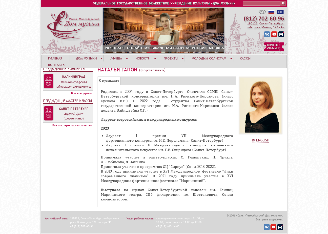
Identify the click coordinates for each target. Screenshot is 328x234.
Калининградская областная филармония (73, 84)
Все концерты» (81, 93)
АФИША (116, 58)
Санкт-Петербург (73, 109)
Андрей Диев (73, 114)
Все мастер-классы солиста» (72, 125)
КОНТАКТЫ (56, 64)
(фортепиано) (73, 118)
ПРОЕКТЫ (171, 58)
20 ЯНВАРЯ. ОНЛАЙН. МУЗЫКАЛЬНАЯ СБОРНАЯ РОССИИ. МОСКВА (164, 48)
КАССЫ (245, 58)
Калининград (73, 77)
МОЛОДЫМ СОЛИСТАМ (209, 58)
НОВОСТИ (143, 58)
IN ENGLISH (260, 140)
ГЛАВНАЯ (55, 58)
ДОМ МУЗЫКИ (86, 58)
